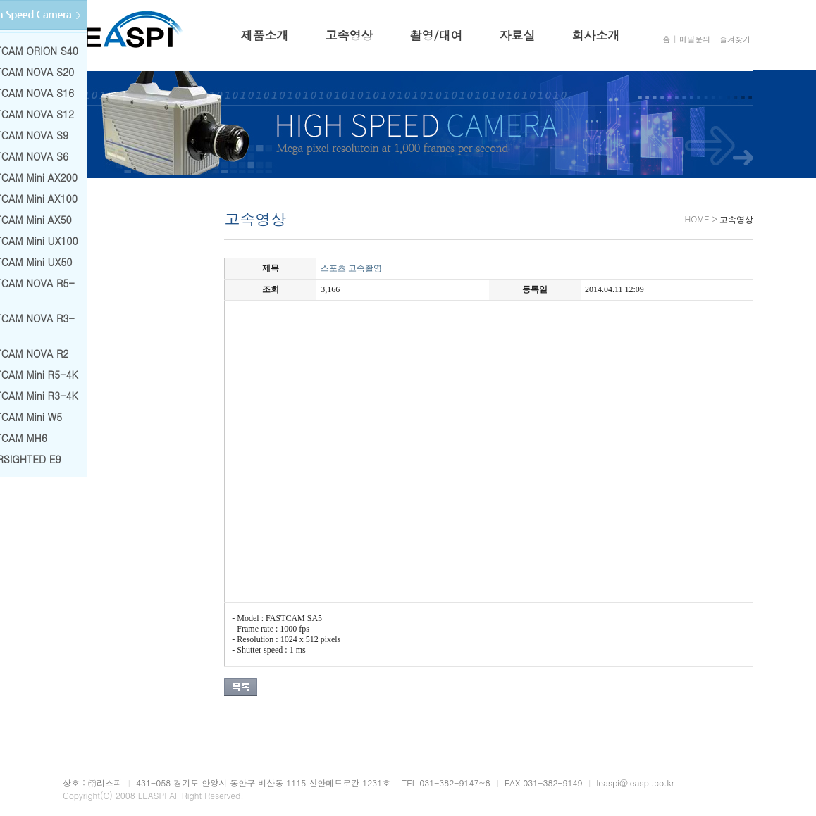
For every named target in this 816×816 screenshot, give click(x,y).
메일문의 (694, 39)
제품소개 (264, 35)
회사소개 (596, 35)
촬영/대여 (435, 35)
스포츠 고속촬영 (349, 268)
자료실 (518, 35)
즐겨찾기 (734, 39)
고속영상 (349, 35)
